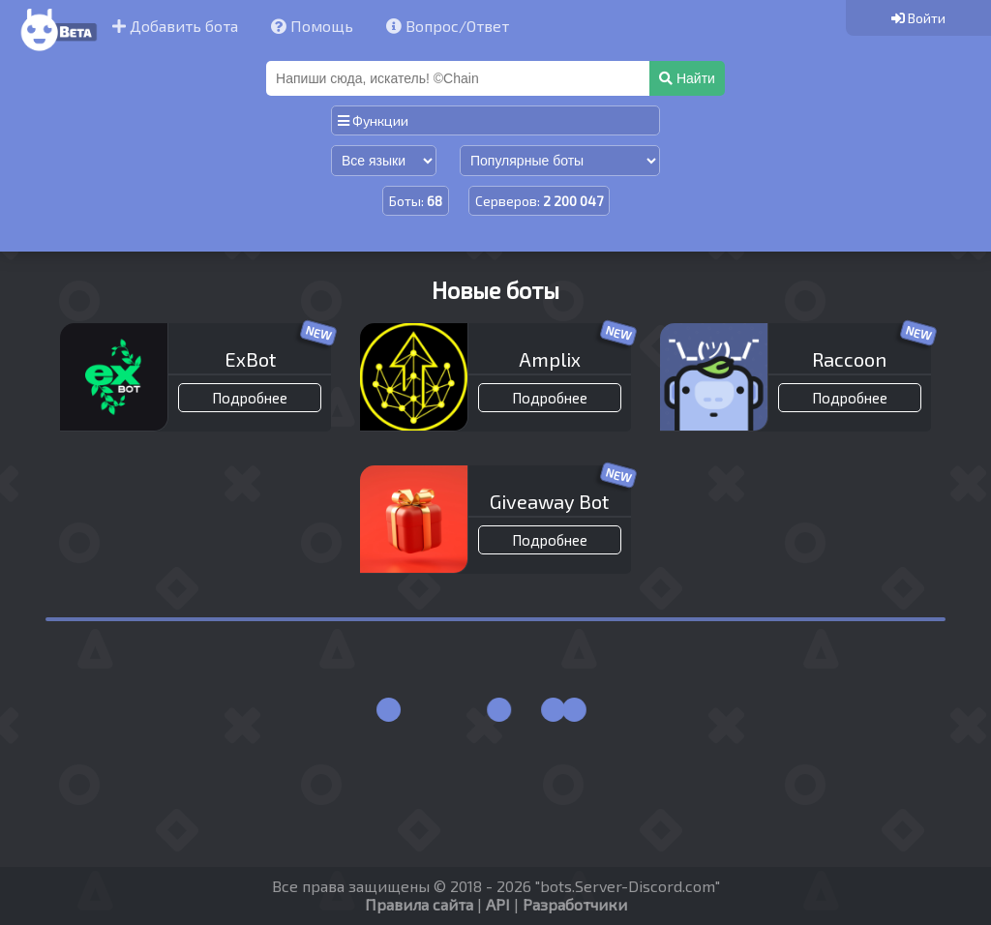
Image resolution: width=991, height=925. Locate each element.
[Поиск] (459, 78)
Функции (373, 120)
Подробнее (249, 397)
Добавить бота (175, 25)
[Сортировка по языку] (383, 160)
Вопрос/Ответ (447, 25)
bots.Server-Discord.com (627, 886)
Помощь (312, 25)
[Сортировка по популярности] (560, 160)
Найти (687, 78)
